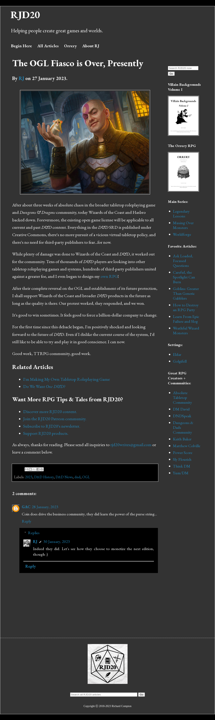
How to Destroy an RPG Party (186, 307)
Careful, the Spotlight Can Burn (184, 277)
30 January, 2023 (56, 541)
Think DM (181, 466)
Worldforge (182, 234)
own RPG (109, 276)
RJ (21, 78)
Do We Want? (44, 386)
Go (171, 73)
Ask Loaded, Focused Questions (183, 260)
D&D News (64, 477)
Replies (34, 532)
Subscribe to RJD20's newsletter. (51, 426)
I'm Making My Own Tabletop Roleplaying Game (66, 379)
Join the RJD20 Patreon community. (54, 419)
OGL (86, 477)
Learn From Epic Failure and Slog (186, 319)
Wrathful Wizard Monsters (186, 330)
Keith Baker (182, 439)
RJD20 (25, 14)
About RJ (90, 45)
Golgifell (180, 361)
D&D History (44, 477)
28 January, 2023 (45, 506)
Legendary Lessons (181, 214)
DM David (181, 409)
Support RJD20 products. (45, 433)
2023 (28, 477)
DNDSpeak (182, 415)
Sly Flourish (182, 459)
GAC (26, 506)
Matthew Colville (186, 445)
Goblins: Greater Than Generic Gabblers (186, 293)
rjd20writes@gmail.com (131, 445)
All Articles (48, 45)
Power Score (182, 452)
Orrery (70, 45)
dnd (77, 477)
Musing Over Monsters (183, 225)
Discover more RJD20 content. (50, 411)
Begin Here (21, 45)
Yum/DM (180, 472)
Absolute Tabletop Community (182, 397)
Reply (26, 521)
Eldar (177, 354)
